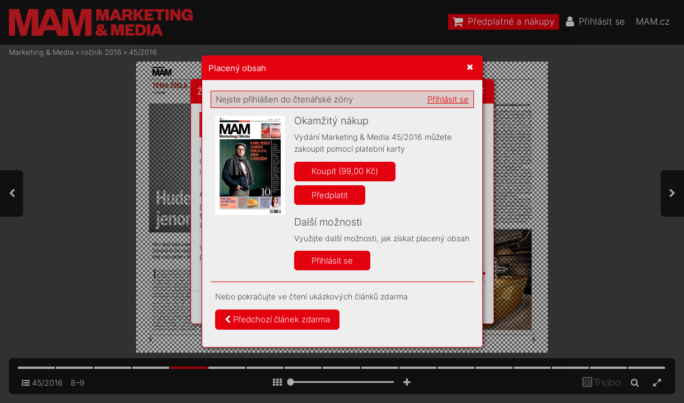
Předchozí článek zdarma (277, 319)
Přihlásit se (448, 99)
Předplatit (329, 195)
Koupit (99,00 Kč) (344, 171)
